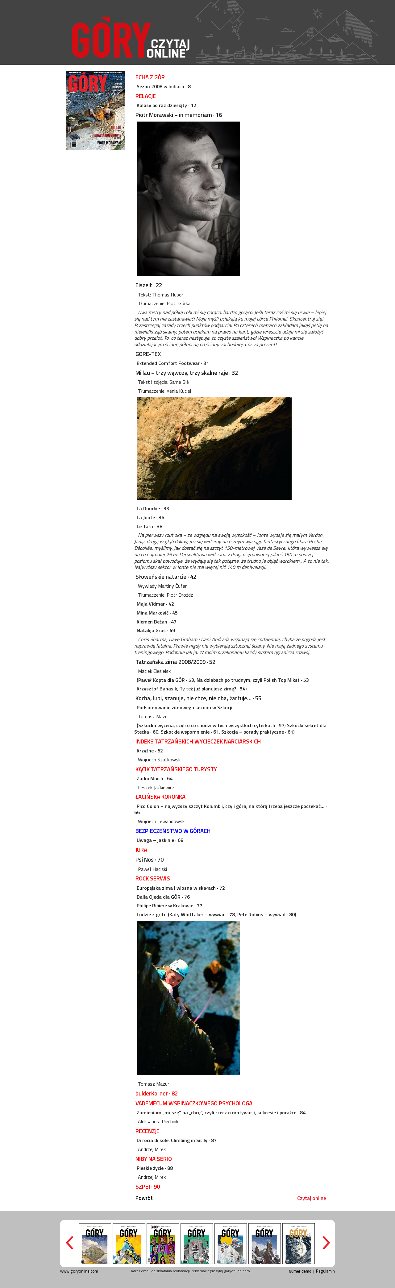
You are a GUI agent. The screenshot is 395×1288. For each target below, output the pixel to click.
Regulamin (325, 1271)
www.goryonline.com (79, 1271)
